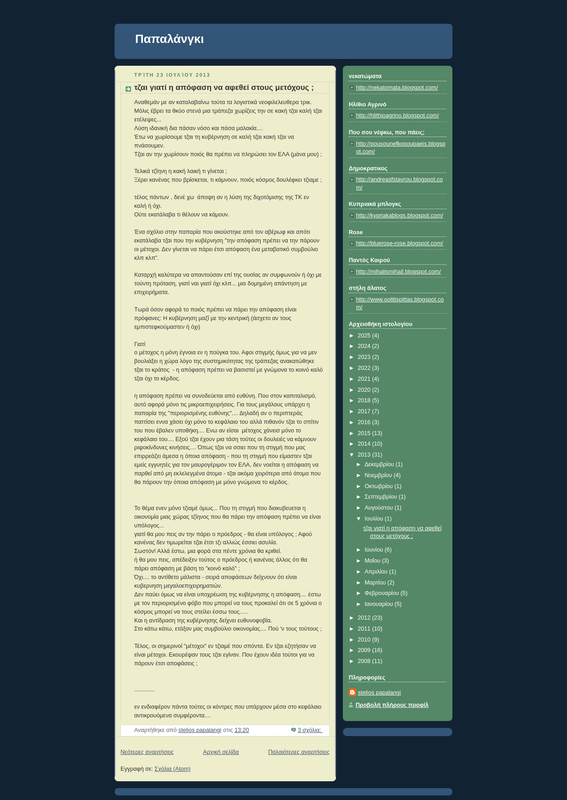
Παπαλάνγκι (169, 39)
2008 (365, 661)
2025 (365, 335)
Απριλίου (377, 571)
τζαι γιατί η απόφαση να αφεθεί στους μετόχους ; (224, 87)
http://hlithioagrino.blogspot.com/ (397, 115)
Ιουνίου (375, 550)
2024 (365, 346)
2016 (365, 422)
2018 (365, 400)
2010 (365, 640)
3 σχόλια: (310, 730)
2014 (365, 444)
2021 (365, 379)
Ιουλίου (375, 519)
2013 (365, 455)
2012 (365, 618)
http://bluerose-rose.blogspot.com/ (399, 243)
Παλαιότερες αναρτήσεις (299, 752)
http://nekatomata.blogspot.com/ (397, 87)
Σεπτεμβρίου (382, 497)
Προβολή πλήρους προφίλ (392, 705)
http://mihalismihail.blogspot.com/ (398, 271)
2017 (365, 411)
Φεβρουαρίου (383, 593)
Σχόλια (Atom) (173, 769)
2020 (365, 390)
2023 (365, 357)
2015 (365, 433)
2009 (365, 650)
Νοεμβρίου (379, 475)
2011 (365, 629)
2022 (365, 368)
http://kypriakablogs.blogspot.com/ (399, 215)
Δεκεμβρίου (380, 464)
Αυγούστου (380, 508)
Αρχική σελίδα (221, 752)
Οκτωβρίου (379, 486)
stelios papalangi (379, 692)
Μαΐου (373, 561)
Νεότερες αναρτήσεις (147, 752)
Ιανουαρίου (380, 604)
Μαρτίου (376, 582)
